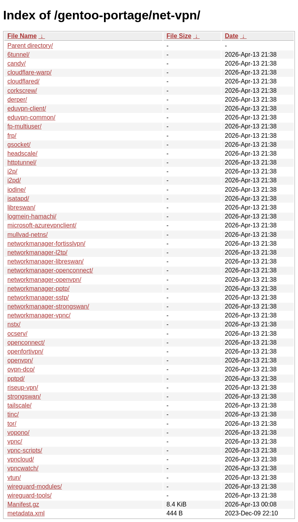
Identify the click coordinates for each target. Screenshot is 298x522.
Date (231, 36)
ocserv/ (17, 333)
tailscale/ (19, 405)
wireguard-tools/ (29, 495)
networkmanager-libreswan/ (45, 261)
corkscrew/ (22, 90)
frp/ (11, 135)
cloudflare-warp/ (29, 72)
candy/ (16, 63)
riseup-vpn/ (22, 387)
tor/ (11, 423)
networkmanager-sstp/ (38, 297)
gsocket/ (19, 144)
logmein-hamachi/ (31, 216)
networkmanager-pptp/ (38, 288)
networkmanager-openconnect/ (50, 270)
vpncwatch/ (22, 468)
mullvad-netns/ (27, 234)
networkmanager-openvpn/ (44, 279)
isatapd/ (18, 198)
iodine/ (16, 189)
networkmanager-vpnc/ (39, 315)
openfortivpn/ (25, 351)
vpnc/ (14, 441)
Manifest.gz (23, 504)
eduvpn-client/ (26, 108)
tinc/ (13, 414)
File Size (178, 36)
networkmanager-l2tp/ (37, 252)
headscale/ (22, 153)
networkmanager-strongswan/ (48, 306)
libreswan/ (21, 207)
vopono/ (18, 432)
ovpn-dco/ (21, 369)
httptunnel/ (21, 162)
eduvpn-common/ (31, 117)
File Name (22, 36)
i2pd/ (14, 180)
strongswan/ (24, 396)
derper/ (17, 99)
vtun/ (14, 477)
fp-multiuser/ (24, 126)
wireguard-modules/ (34, 486)
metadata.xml (26, 513)
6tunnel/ (18, 54)
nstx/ (14, 324)
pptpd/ (15, 378)
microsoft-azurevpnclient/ (41, 225)
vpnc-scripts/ (24, 450)
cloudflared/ (23, 81)
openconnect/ (26, 342)
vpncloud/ (20, 459)
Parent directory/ (30, 45)
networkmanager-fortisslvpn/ (46, 243)
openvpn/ (20, 360)
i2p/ (12, 171)
